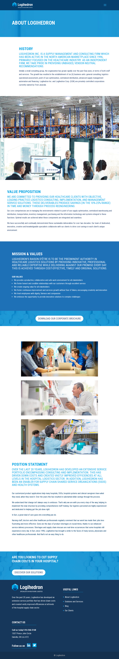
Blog (66, 606)
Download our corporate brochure (59, 318)
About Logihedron (72, 597)
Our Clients (69, 610)
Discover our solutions (28, 572)
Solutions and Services (74, 601)
